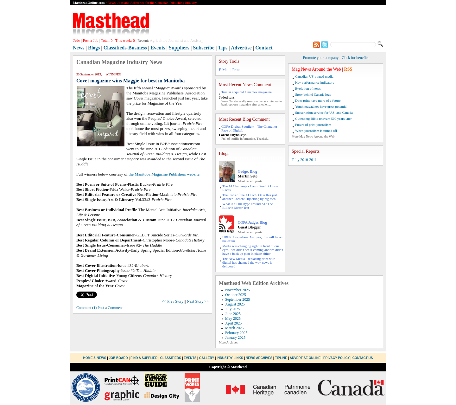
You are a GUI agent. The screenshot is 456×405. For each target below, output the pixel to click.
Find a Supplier (143, 358)
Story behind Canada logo (313, 94)
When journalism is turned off (316, 130)
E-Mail (224, 70)
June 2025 (233, 314)
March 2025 (234, 328)
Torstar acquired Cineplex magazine (246, 92)
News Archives (259, 358)
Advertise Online (305, 358)
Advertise (241, 47)
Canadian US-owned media (314, 76)
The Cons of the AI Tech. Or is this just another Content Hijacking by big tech (249, 197)
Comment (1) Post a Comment (99, 307)
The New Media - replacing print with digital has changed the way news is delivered (248, 262)
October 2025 (235, 294)
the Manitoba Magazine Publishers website (164, 174)
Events (157, 47)
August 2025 (235, 304)
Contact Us (362, 358)
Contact (263, 47)
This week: (125, 40)
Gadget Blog (247, 171)
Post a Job (90, 40)
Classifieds (170, 358)
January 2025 (235, 337)
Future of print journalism (313, 124)
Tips (222, 47)
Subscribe (204, 47)
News (78, 47)
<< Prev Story (173, 301)
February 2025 (236, 333)
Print (235, 70)
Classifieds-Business (125, 47)
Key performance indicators (314, 82)
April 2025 (233, 323)
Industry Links (230, 358)
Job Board (118, 358)
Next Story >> (198, 301)
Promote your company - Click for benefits (336, 57)
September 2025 (237, 299)
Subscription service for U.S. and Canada (324, 112)
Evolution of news (308, 88)
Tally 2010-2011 (304, 160)
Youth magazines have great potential (321, 106)
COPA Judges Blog (252, 222)
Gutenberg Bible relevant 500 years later (323, 118)
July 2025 (232, 309)
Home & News (95, 358)
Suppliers (179, 47)
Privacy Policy (336, 358)
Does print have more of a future (318, 100)
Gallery (206, 358)
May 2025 (233, 318)
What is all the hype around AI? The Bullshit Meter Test (247, 205)
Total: (107, 40)
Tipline (281, 358)
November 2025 (237, 290)
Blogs (94, 47)
